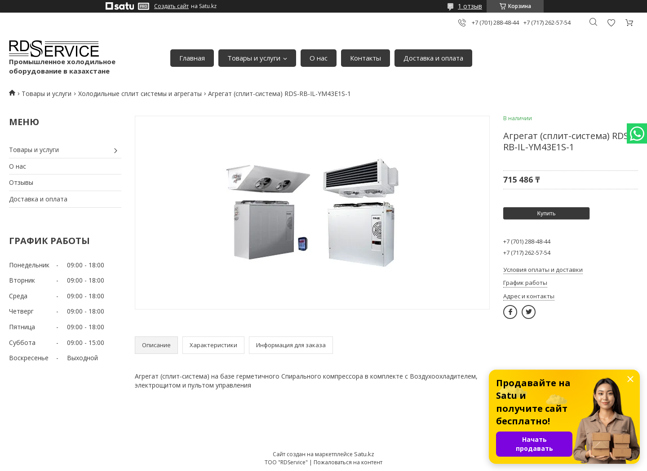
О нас (319, 57)
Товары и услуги (253, 57)
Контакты (365, 57)
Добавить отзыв (611, 22)
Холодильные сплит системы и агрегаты (140, 93)
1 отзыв (470, 6)
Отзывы (21, 182)
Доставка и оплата (433, 57)
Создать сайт (171, 6)
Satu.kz (364, 454)
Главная (192, 57)
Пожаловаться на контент (348, 462)
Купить (546, 213)
